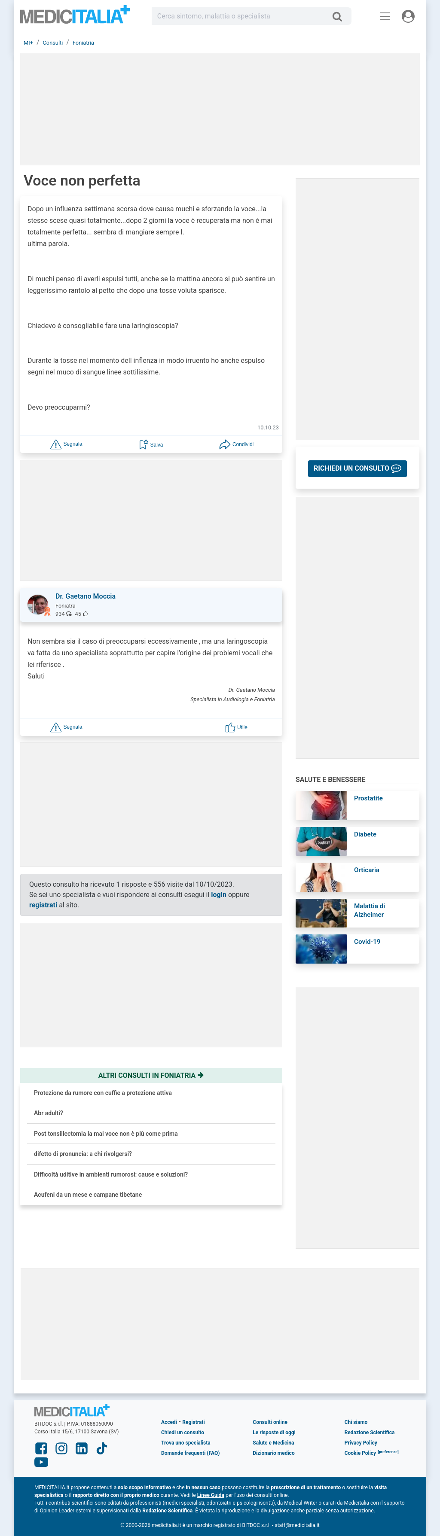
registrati (43, 905)
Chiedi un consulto (182, 1433)
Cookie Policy (360, 1453)
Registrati (193, 1422)
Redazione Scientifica (370, 1433)
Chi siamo (356, 1422)
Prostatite (368, 798)
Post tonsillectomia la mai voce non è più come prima (106, 1133)
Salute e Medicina (273, 1443)
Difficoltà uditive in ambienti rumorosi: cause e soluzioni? (111, 1174)
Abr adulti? (48, 1113)
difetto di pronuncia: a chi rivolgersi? (83, 1153)
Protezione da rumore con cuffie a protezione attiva (103, 1092)
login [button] (218, 895)
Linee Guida (210, 1495)
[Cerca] (340, 16)
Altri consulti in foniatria (151, 1075)
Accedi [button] (169, 1422)
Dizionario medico (273, 1453)
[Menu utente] (408, 16)
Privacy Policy (361, 1443)
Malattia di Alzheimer (369, 910)
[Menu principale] (385, 16)
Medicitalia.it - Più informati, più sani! (75, 17)
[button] (66, 444)
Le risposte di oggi (274, 1433)
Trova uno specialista (186, 1443)
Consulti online (270, 1422)
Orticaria (366, 870)
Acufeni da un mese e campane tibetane (88, 1194)
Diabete (365, 834)
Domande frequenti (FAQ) (190, 1453)
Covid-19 (367, 942)
